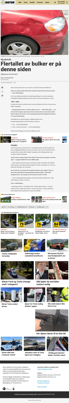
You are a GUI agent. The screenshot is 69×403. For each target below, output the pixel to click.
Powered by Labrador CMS (34, 400)
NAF (55, 377)
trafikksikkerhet (22, 207)
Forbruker (40, 2)
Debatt (47, 2)
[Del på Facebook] (2, 87)
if (47, 207)
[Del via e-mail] (2, 95)
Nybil (19, 2)
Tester (26, 2)
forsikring (11, 207)
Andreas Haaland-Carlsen (44, 369)
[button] (64, 138)
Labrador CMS (32, 394)
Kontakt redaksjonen (43, 381)
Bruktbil (32, 2)
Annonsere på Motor (43, 383)
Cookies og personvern (21, 394)
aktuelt (4, 207)
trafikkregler (41, 207)
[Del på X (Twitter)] (2, 91)
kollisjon (32, 207)
